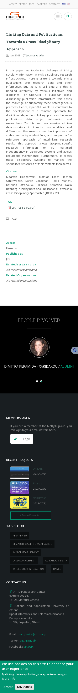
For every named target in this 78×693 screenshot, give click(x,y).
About (13, 4)
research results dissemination (32, 543)
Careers (42, 4)
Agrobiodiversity (56, 560)
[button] (21, 439)
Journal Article (35, 55)
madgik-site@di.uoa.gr (32, 634)
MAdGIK (28, 646)
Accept (8, 689)
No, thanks (24, 689)
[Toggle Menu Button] (58, 16)
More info (8, 681)
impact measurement (26, 552)
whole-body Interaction (28, 568)
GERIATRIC (39, 498)
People (23, 4)
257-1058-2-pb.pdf (23, 207)
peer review (20, 535)
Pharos (37, 483)
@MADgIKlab (28, 640)
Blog (32, 4)
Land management (24, 560)
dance (57, 568)
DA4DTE (38, 468)
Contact (54, 4)
